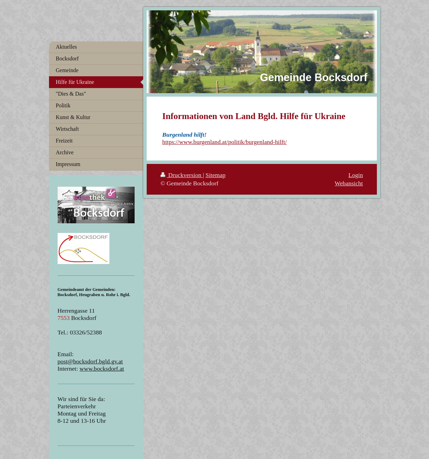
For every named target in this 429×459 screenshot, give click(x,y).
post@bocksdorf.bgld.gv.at (90, 361)
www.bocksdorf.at (102, 368)
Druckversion (181, 175)
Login (355, 175)
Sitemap (216, 175)
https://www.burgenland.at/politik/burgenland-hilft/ (224, 141)
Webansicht (349, 183)
